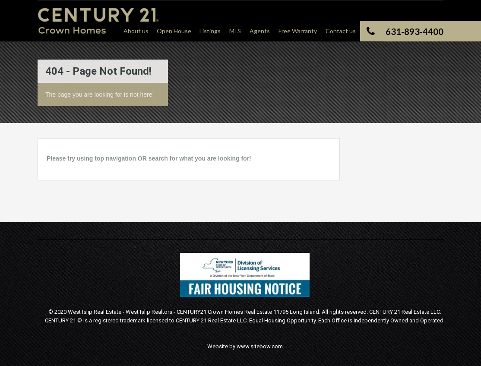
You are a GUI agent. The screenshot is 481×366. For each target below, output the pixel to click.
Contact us (341, 31)
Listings (210, 31)
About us (136, 31)
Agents (260, 31)
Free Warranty (297, 31)
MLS (235, 31)
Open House (174, 31)
